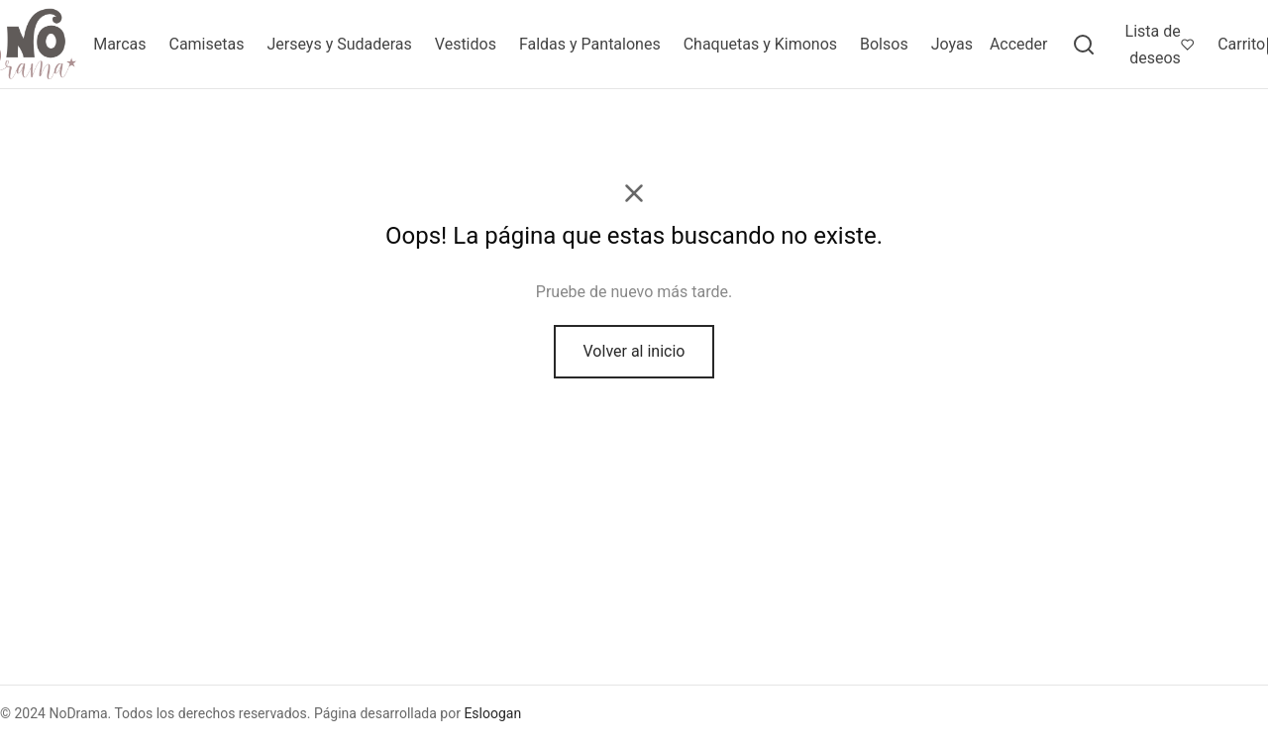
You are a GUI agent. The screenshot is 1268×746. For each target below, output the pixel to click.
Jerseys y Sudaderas (338, 44)
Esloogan (492, 713)
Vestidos (465, 44)
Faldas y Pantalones (590, 44)
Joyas (952, 44)
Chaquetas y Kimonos (760, 44)
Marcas (119, 44)
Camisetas (206, 44)
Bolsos (884, 44)
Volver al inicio (634, 351)
